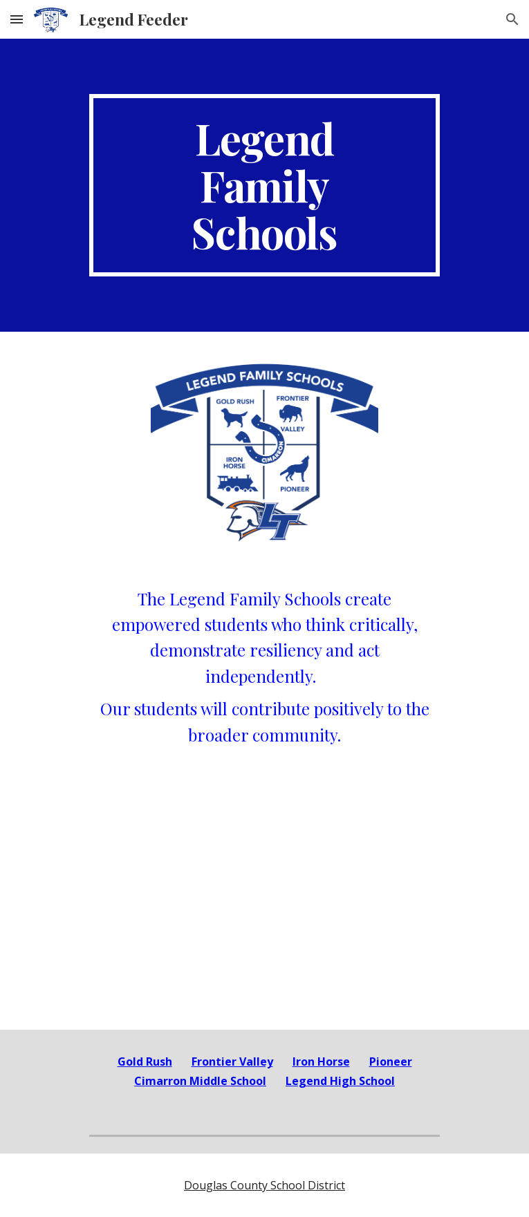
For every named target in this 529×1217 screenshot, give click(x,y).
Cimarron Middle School (200, 1080)
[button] (16, 19)
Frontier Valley (232, 1061)
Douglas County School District (264, 1185)
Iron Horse (321, 1061)
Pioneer (390, 1061)
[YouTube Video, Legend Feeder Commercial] (264, 914)
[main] (264, 185)
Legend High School (340, 1080)
